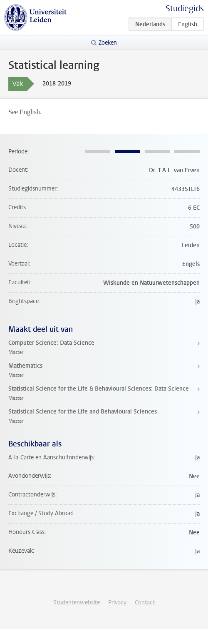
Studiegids (185, 8)
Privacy (117, 602)
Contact (145, 602)
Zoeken (108, 43)
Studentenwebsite (76, 602)
